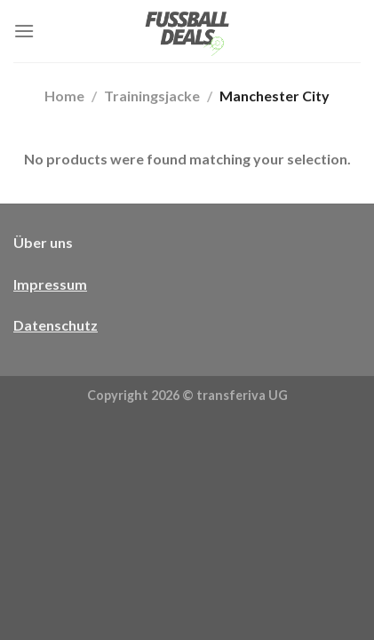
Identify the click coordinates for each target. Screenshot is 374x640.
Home (64, 95)
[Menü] (24, 30)
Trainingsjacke (152, 95)
